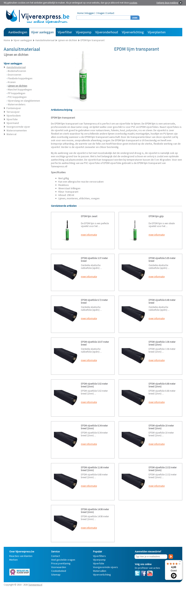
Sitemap (55, 574)
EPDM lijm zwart (89, 216)
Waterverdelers (16, 104)
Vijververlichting (133, 32)
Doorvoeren (14, 74)
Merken (13, 559)
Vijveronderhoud (106, 32)
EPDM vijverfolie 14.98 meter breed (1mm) (95, 511)
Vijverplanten (157, 32)
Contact (110, 13)
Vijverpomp (83, 32)
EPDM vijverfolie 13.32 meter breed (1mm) (163, 469)
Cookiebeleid (58, 571)
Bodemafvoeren (17, 71)
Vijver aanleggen (42, 32)
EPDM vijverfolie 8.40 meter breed (162, 301)
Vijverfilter (65, 32)
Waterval (11, 134)
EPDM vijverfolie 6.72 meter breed (94, 301)
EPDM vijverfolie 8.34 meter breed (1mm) (94, 427)
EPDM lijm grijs (156, 216)
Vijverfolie (12, 119)
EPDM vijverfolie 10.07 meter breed (95, 343)
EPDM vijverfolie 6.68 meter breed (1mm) (162, 385)
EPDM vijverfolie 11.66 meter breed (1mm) (95, 469)
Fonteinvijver (14, 108)
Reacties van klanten (20, 556)
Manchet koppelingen (20, 89)
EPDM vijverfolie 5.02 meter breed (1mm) (94, 385)
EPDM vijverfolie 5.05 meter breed (162, 260)
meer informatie (89, 234)
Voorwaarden (58, 567)
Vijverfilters (99, 556)
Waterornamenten (17, 130)
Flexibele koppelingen (20, 78)
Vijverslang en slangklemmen (24, 100)
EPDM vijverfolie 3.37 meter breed (94, 260)
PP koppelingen (16, 93)
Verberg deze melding (167, 2)
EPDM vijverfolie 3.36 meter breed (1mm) (162, 343)
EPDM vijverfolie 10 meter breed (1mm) (161, 427)
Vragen (100, 13)
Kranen (12, 82)
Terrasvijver (13, 111)
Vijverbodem (14, 115)
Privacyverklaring (60, 563)
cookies (133, 2)
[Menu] (180, 562)
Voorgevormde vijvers (105, 567)
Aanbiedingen (17, 32)
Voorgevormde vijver (18, 126)
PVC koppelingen (17, 97)
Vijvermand (13, 123)
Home (80, 13)
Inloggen (89, 13)
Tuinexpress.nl (35, 584)
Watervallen (99, 571)
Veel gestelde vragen (63, 559)
